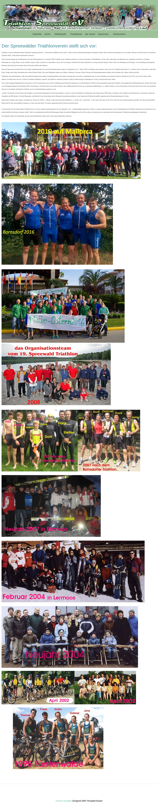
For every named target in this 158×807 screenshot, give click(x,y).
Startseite (37, 34)
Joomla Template (63, 801)
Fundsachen (76, 34)
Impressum (103, 34)
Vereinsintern (119, 34)
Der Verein (90, 34)
